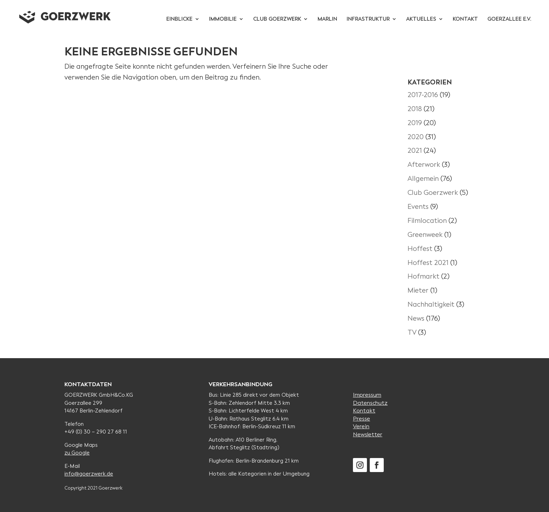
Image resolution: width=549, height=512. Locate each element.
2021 (415, 150)
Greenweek (425, 234)
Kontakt (465, 19)
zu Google (77, 452)
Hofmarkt (423, 276)
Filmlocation (427, 220)
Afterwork (424, 164)
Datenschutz (370, 403)
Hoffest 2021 (428, 262)
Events (418, 206)
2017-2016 (423, 94)
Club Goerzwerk (277, 19)
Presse (361, 418)
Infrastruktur (368, 19)
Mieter (418, 290)
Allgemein (423, 178)
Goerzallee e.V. (509, 19)
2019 (415, 122)
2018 (415, 108)
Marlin (327, 19)
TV (412, 332)
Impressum (367, 394)
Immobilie (223, 19)
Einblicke (179, 19)
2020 (416, 136)
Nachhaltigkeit (431, 304)
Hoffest (420, 248)
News (416, 318)
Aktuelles (421, 19)
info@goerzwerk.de (88, 473)
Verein (361, 426)
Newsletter (367, 434)
